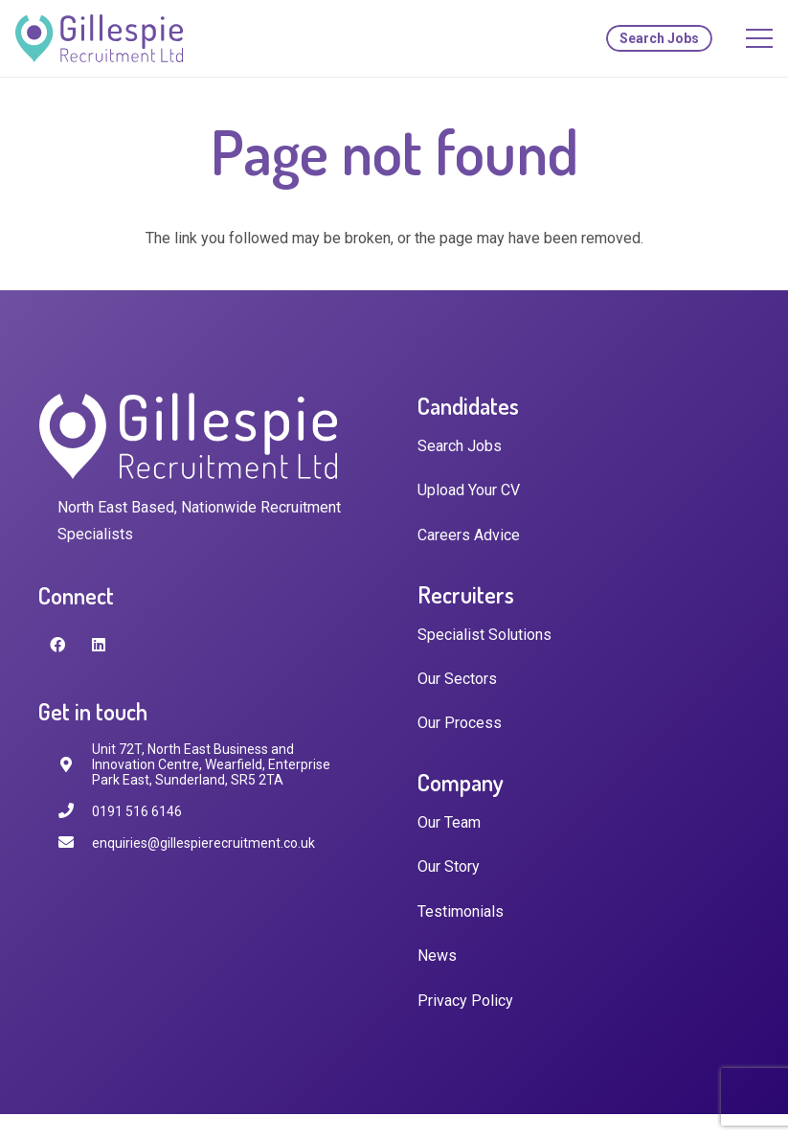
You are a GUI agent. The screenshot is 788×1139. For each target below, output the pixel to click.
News (437, 955)
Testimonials (460, 911)
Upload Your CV (468, 490)
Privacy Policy (465, 1000)
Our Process (459, 723)
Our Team (449, 822)
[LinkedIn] (98, 645)
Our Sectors (457, 679)
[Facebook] (57, 645)
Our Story (448, 866)
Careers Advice (468, 535)
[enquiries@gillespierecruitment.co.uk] (74, 842)
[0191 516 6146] (74, 811)
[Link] (99, 38)
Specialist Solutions (484, 635)
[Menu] (759, 38)
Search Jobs (459, 446)
